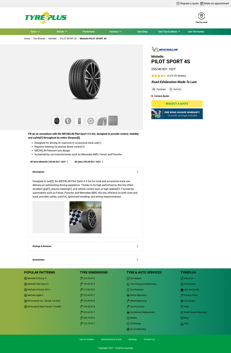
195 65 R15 (87, 284)
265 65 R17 (87, 312)
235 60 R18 (87, 306)
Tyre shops (187, 301)
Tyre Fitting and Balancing (141, 284)
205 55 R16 (87, 278)
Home (27, 38)
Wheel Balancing (136, 301)
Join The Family (196, 31)
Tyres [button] (34, 31)
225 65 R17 (87, 295)
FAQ (184, 323)
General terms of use (111, 339)
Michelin (52, 38)
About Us (186, 278)
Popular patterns (39, 272)
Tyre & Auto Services (144, 272)
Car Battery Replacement (141, 312)
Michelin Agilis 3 (33, 295)
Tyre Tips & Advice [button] (167, 31)
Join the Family (189, 289)
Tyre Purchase (135, 306)
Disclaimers (86, 259)
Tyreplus (188, 272)
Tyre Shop (142, 31)
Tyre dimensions (94, 272)
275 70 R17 (87, 323)
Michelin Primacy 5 (35, 278)
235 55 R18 (87, 301)
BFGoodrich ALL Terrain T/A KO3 (42, 301)
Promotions (89, 31)
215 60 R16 (87, 289)
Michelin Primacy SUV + (37, 289)
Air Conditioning (136, 329)
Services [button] (114, 31)
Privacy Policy (189, 295)
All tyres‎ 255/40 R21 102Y (89, 161)
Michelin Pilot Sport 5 (36, 284)
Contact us (149, 339)
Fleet (184, 306)
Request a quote (177, 103)
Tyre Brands (39, 38)
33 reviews (180, 75)
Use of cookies (87, 339)
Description (86, 172)
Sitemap (132, 339)
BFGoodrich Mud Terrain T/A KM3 (42, 306)
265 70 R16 (87, 318)
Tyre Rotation (135, 289)
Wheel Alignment (137, 295)
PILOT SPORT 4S (68, 38)
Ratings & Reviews (86, 246)
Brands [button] (60, 31)
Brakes (132, 318)
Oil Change (134, 323)
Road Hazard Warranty (193, 312)
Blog (184, 318)
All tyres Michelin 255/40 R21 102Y (49, 161)
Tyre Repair (134, 278)
